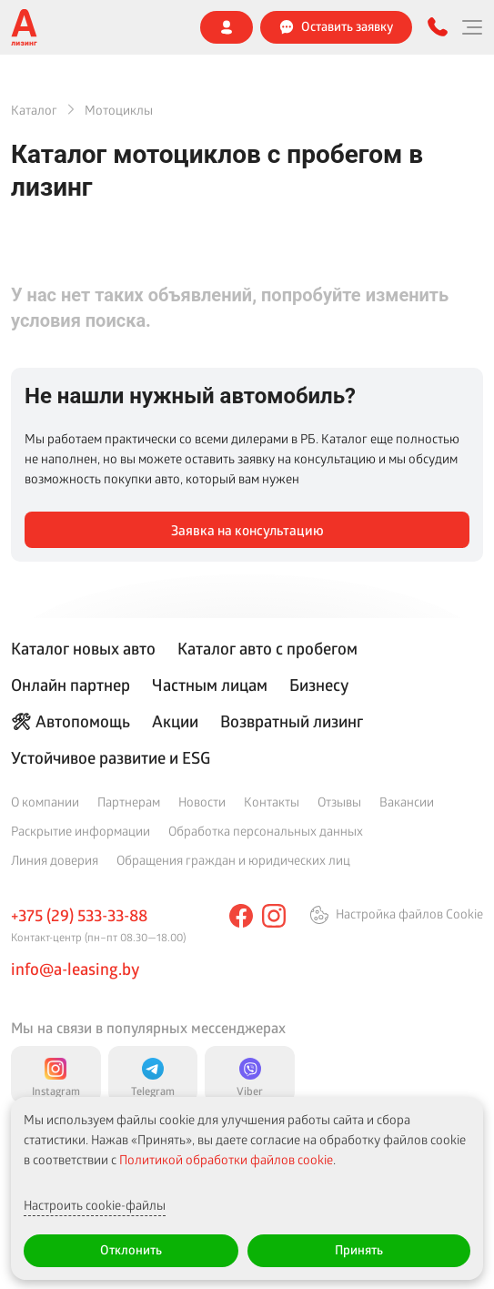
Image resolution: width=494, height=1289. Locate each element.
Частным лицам (209, 684)
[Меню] (471, 27)
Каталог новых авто (83, 648)
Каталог (34, 109)
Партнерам (128, 801)
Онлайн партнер (70, 684)
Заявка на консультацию (247, 530)
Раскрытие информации (80, 830)
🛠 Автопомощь (70, 721)
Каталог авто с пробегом (267, 648)
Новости (202, 801)
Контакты (271, 801)
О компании (45, 801)
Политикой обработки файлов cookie (226, 1159)
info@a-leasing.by (75, 968)
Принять (359, 1249)
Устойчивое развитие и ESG (110, 757)
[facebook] (241, 916)
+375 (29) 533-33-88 (79, 915)
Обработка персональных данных (265, 830)
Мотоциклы (119, 109)
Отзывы (339, 801)
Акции (175, 721)
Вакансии (406, 801)
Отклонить (131, 1249)
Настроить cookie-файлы (95, 1204)
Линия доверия (54, 859)
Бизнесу (318, 684)
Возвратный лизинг (291, 721)
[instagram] (274, 916)
